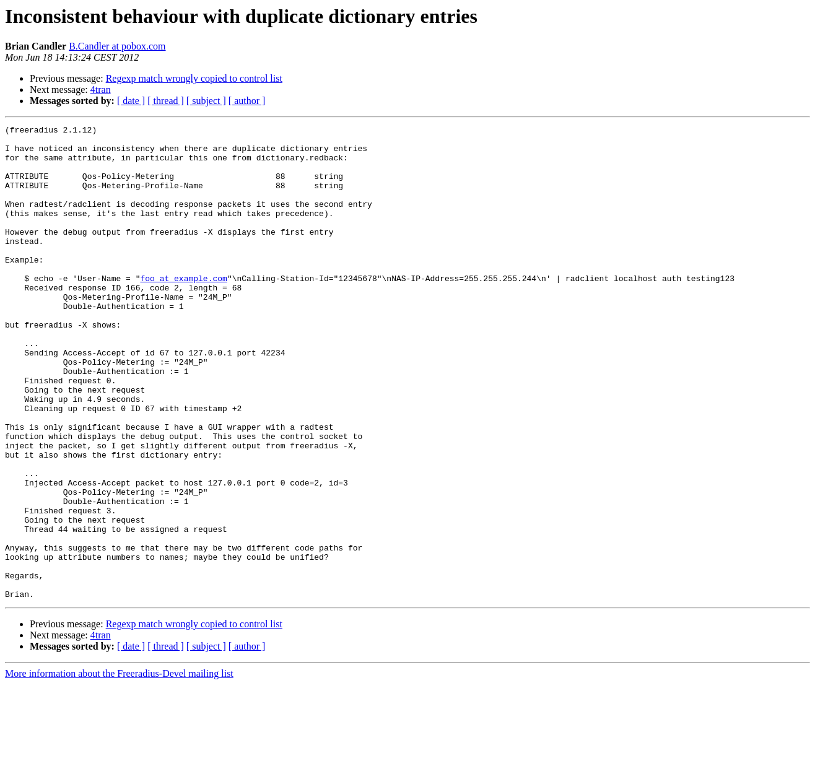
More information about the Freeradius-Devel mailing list (119, 768)
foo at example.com (183, 309)
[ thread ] (165, 100)
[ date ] (131, 100)
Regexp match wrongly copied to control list (194, 78)
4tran (100, 89)
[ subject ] (206, 100)
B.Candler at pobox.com (117, 46)
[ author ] (247, 100)
